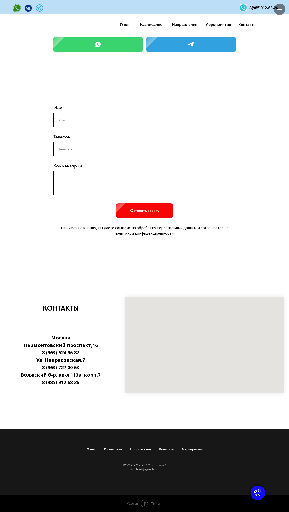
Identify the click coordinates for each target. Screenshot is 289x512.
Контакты (166, 449)
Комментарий (67, 166)
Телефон (62, 137)
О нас (91, 449)
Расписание (113, 449)
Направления (140, 449)
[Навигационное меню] (279, 9)
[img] (17, 8)
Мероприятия (192, 449)
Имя (57, 108)
